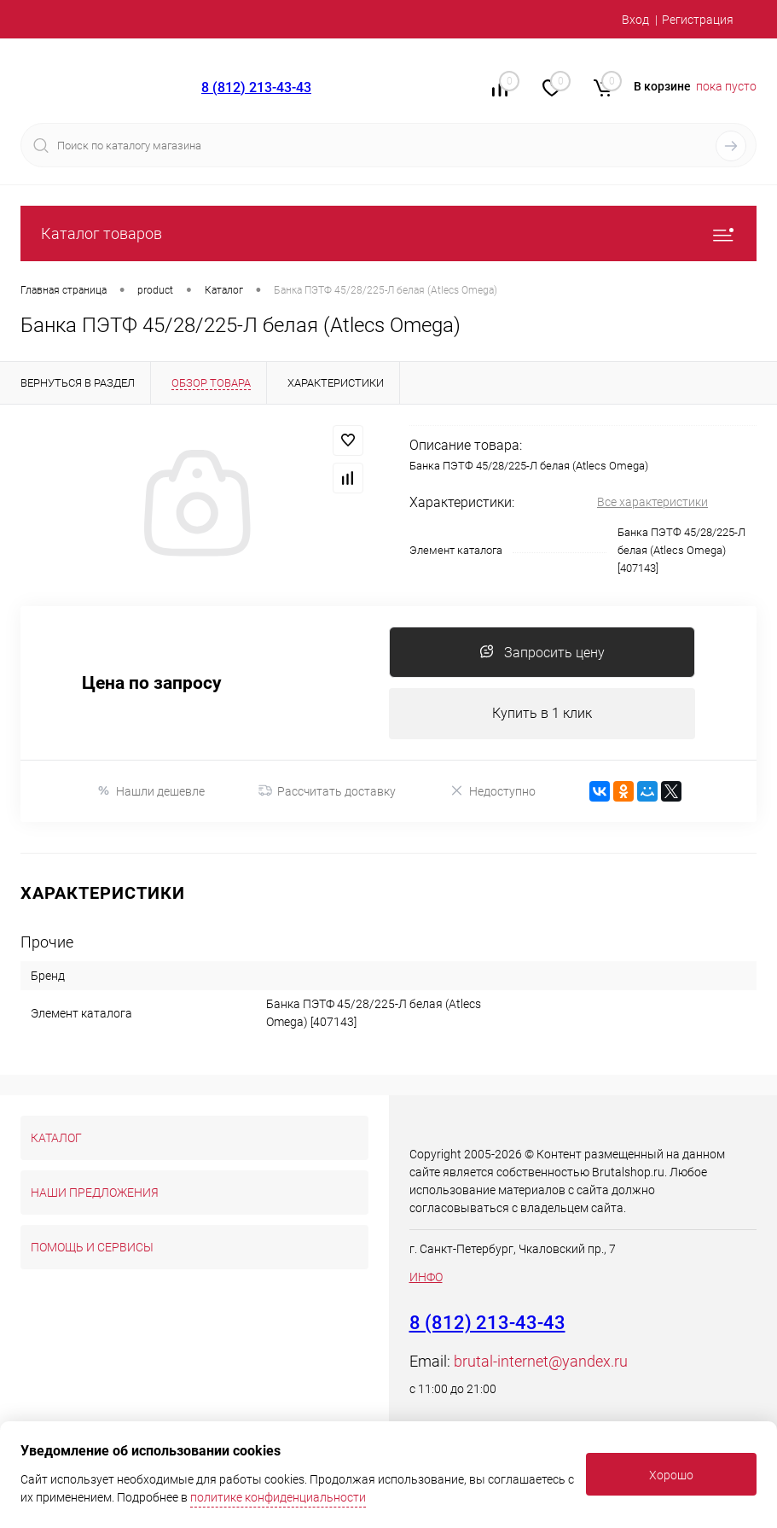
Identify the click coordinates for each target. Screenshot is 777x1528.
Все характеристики (652, 502)
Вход (635, 19)
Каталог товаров (388, 233)
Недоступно (492, 791)
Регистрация (698, 19)
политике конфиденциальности (278, 1497)
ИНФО (426, 1277)
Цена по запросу (152, 683)
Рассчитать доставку (327, 791)
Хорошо (671, 1475)
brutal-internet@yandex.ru (541, 1361)
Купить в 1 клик (542, 713)
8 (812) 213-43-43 (256, 87)
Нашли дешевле (150, 791)
